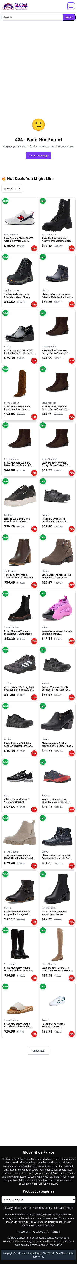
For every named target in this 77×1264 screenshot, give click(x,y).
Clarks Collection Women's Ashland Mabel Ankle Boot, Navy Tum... (56, 297)
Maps (69, 1208)
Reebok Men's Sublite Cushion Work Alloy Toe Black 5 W (54, 521)
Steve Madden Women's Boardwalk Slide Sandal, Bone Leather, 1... (17, 1026)
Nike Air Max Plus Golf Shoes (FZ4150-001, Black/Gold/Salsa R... (16, 802)
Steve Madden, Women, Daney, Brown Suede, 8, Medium (54, 409)
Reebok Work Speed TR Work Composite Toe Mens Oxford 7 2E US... (56, 802)
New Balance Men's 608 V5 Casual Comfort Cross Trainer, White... (18, 241)
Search (69, 17)
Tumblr (55, 1231)
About (27, 1208)
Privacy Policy (12, 1208)
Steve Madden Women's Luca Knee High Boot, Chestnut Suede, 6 (17, 409)
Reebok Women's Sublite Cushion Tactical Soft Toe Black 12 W (17, 746)
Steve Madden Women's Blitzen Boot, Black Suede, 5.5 (18, 633)
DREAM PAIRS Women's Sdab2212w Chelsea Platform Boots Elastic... (54, 914)
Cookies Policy (42, 1208)
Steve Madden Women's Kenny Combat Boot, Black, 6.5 (56, 241)
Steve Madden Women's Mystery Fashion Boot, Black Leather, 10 (19, 970)
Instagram (23, 1231)
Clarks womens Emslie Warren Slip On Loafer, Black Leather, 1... (57, 746)
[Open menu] (71, 6)
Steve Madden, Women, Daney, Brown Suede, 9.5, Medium (55, 353)
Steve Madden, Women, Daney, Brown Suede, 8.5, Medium (17, 465)
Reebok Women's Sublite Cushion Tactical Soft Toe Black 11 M (55, 690)
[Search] (32, 17)
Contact (59, 1208)
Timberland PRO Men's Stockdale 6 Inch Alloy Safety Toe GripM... (16, 297)
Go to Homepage (38, 155)
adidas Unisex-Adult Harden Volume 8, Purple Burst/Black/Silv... (57, 633)
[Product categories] (38, 1199)
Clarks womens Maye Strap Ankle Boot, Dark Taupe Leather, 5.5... (56, 577)
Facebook (38, 1231)
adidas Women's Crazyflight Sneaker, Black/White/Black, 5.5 (19, 690)
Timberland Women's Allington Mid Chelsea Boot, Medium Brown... (19, 577)
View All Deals (12, 188)
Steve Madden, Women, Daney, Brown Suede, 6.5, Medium (55, 465)
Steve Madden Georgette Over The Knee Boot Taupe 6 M (57, 970)
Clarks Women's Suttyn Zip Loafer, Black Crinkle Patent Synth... (19, 353)
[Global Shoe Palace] (15, 6)
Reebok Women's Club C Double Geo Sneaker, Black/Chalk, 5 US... (17, 521)
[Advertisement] (38, 62)
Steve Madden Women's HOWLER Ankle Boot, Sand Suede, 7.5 (18, 858)
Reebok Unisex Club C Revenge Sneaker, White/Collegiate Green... (55, 1026)
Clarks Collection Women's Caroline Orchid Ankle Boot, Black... (57, 858)
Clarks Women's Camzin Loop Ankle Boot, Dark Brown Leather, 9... (17, 914)
